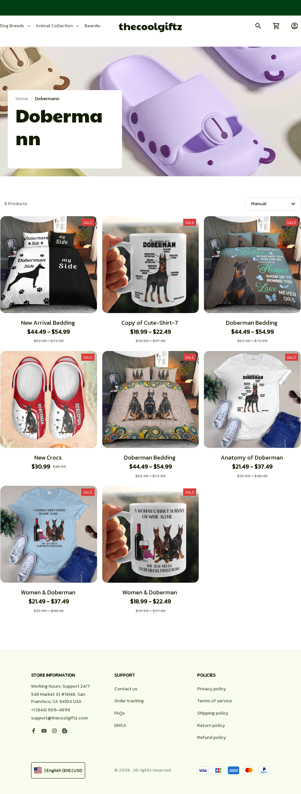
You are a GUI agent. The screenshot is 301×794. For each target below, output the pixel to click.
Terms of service (214, 700)
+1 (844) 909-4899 (50, 709)
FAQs (119, 713)
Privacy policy (211, 688)
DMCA (120, 725)
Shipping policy (212, 713)
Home (22, 98)
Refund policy (211, 737)
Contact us (125, 688)
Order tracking (129, 700)
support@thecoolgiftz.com (59, 718)
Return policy (211, 725)
